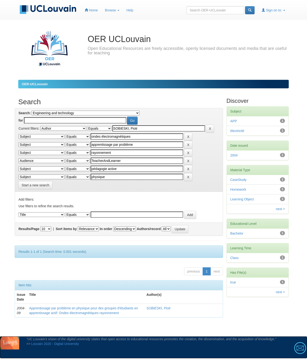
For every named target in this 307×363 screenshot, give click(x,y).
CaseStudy (238, 180)
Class (234, 258)
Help (129, 10)
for (21, 120)
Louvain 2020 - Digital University (55, 344)
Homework (238, 189)
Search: (25, 113)
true (233, 282)
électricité (237, 131)
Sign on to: (273, 10)
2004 (234, 155)
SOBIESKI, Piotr (158, 308)
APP (233, 121)
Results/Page (29, 229)
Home (91, 10)
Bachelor (236, 233)
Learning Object (242, 199)
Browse (112, 10)
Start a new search (35, 185)
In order (106, 229)
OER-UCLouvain (35, 84)
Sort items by (66, 229)
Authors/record (149, 229)
